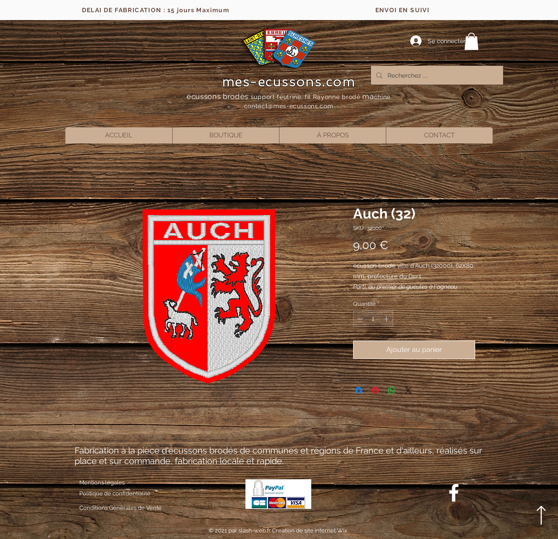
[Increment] (387, 318)
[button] (471, 41)
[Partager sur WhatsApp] (392, 390)
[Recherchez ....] (436, 75)
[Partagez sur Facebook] (359, 390)
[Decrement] (359, 318)
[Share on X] (408, 390)
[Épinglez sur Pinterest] (375, 390)
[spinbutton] (373, 318)
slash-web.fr (255, 530)
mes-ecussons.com (289, 81)
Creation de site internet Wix (309, 530)
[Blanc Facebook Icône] (454, 493)
